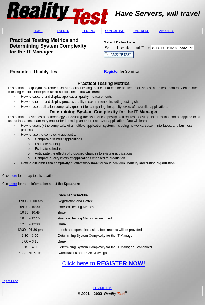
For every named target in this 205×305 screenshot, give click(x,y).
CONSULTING (114, 31)
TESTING (88, 31)
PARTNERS (141, 31)
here (13, 176)
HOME (38, 31)
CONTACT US (102, 288)
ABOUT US (166, 31)
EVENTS (63, 31)
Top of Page (10, 281)
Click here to (103, 263)
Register (111, 71)
